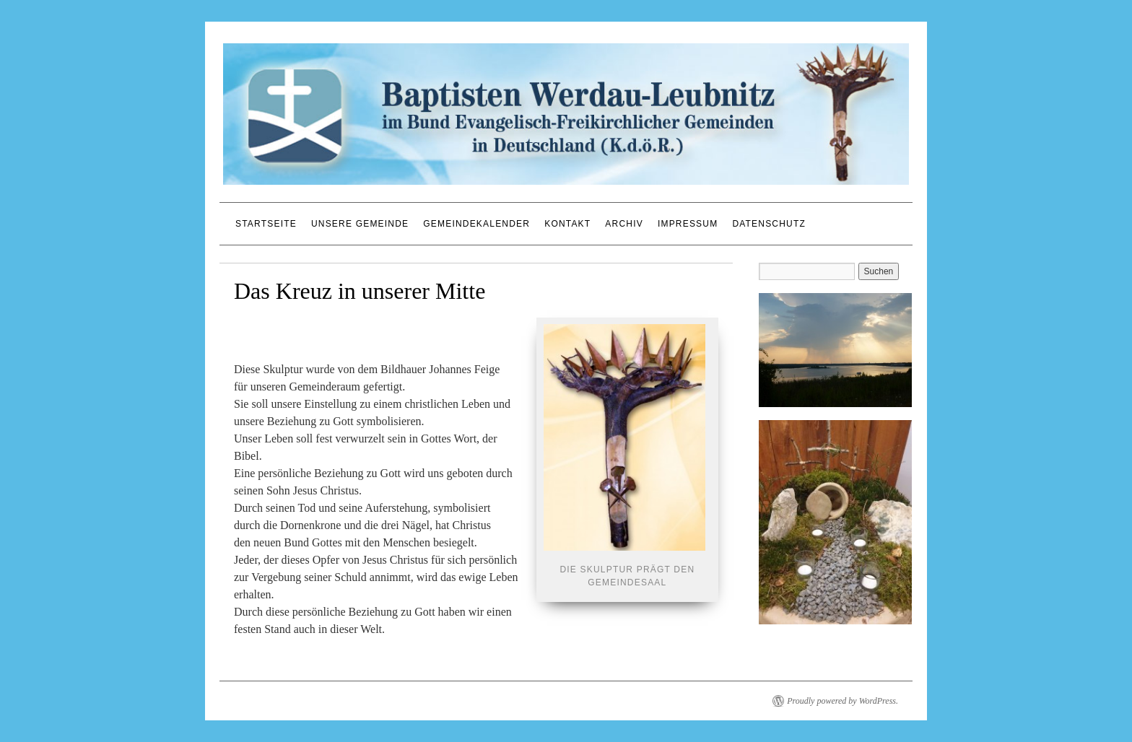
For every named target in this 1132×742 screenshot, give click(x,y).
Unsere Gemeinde (360, 224)
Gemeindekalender (476, 224)
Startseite (266, 224)
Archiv (624, 224)
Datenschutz (769, 224)
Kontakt (567, 224)
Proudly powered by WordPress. (842, 701)
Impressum (688, 224)
